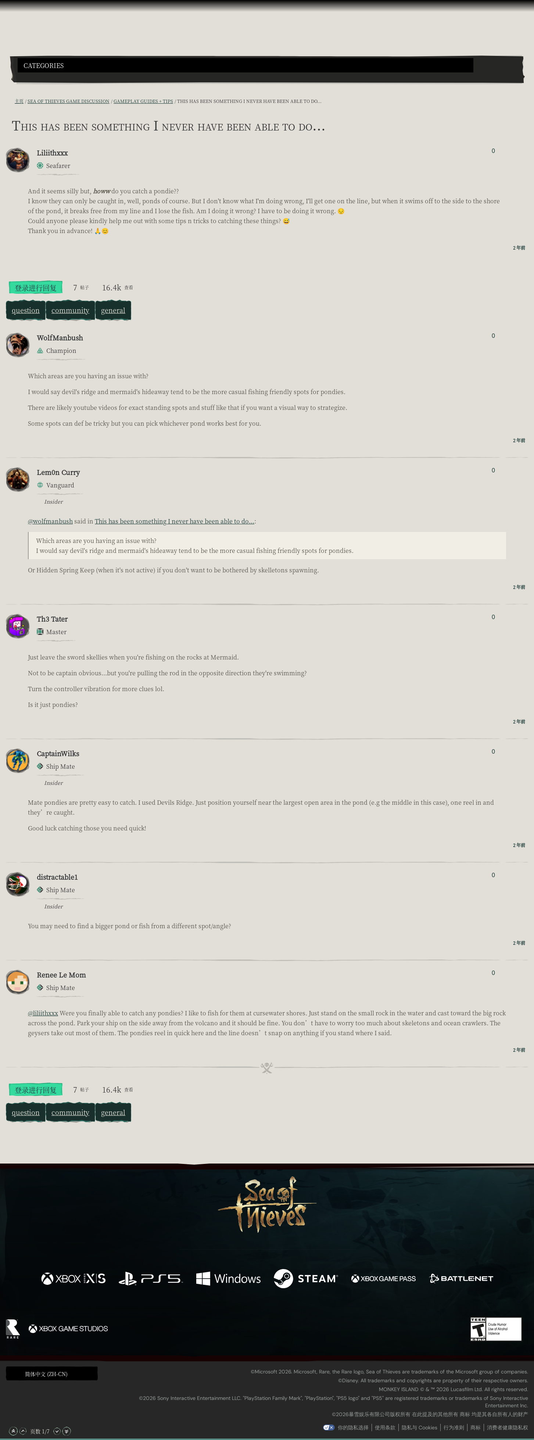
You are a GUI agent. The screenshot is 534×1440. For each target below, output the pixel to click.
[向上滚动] (22, 1431)
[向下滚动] (57, 1431)
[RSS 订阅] (10, 101)
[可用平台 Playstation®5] (151, 1279)
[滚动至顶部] (13, 1431)
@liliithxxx (43, 1013)
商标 (475, 1427)
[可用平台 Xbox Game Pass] (383, 1279)
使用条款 (385, 1427)
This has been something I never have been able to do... (174, 521)
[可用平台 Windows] (228, 1279)
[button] (245, 65)
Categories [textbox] (44, 65)
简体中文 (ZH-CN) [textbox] (46, 1374)
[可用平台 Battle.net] (461, 1279)
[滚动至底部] (66, 1431)
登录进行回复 (36, 288)
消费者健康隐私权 (507, 1427)
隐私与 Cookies (419, 1427)
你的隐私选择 (353, 1427)
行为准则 (454, 1427)
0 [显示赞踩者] (493, 151)
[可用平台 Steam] (306, 1279)
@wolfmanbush (50, 521)
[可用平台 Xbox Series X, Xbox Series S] (73, 1279)
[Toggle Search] (37, 76)
